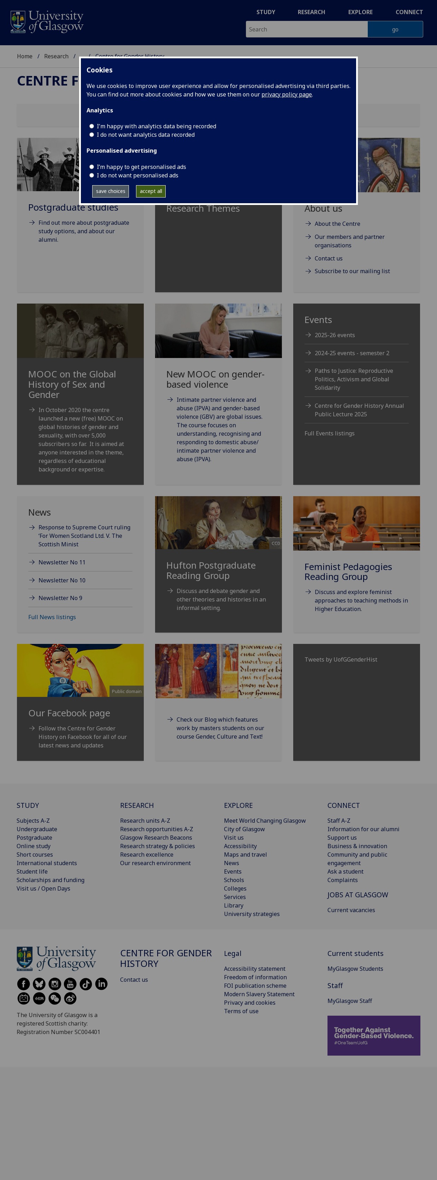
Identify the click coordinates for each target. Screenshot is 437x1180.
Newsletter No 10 (62, 580)
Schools (234, 880)
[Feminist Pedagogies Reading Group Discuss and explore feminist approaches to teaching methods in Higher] (356, 563)
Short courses (35, 854)
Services (235, 897)
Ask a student (345, 871)
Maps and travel (245, 854)
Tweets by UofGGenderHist (341, 659)
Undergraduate (37, 829)
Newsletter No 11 (62, 562)
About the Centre (337, 224)
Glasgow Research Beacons (156, 837)
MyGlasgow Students (355, 969)
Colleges (235, 888)
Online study (34, 846)
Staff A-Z (338, 820)
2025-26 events (335, 335)
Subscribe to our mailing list (352, 271)
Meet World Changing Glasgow (265, 820)
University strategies (252, 914)
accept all (151, 191)
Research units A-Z (145, 820)
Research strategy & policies (157, 846)
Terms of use (241, 1011)
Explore (360, 12)
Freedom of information (255, 977)
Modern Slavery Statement (259, 994)
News (231, 863)
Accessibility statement (254, 969)
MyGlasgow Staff (349, 1001)
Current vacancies (351, 910)
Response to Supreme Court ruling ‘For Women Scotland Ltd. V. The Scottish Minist (84, 535)
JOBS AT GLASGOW (357, 894)
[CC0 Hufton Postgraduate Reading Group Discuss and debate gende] (218, 562)
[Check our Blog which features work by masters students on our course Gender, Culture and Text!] (218, 701)
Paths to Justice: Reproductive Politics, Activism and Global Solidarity (354, 379)
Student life (32, 871)
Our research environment (155, 863)
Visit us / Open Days (43, 888)
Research (311, 12)
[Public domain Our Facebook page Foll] (80, 705)
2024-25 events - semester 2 (352, 353)
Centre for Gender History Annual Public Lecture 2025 (359, 410)
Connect (409, 12)
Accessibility (240, 846)
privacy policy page (286, 94)
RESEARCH (137, 805)
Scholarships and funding (50, 880)
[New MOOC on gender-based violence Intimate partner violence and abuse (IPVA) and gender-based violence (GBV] (218, 392)
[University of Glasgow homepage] (46, 21)
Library (233, 905)
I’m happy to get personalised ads (141, 167)
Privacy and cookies (250, 1002)
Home (25, 56)
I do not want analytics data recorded (146, 135)
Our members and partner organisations (350, 241)
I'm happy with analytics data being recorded (156, 126)
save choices (110, 191)
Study (265, 12)
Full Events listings (330, 433)
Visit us (234, 837)
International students (47, 863)
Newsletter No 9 (60, 598)
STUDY (28, 805)
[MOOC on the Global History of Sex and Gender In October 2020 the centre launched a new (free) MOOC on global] (80, 397)
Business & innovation (357, 846)
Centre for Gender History (166, 958)
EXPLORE (238, 805)
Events (233, 871)
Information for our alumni (363, 829)
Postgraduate (34, 837)
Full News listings (52, 617)
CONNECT (343, 805)
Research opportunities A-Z (156, 829)
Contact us (329, 258)
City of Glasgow (244, 829)
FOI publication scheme (255, 986)
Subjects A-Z (33, 820)
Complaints (342, 880)
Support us (342, 837)
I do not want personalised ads (137, 175)
